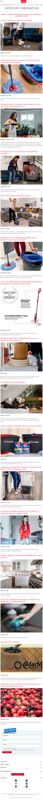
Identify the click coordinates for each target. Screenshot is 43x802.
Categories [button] (4, 761)
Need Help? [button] (4, 767)
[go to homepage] (23, 1)
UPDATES (25, 16)
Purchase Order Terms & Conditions (19, 794)
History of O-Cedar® (10, 642)
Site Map (34, 793)
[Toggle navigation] (1, 1)
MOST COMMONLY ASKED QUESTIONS (16, 21)
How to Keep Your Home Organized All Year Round (21, 556)
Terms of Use (21, 793)
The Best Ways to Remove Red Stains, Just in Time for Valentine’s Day (21, 105)
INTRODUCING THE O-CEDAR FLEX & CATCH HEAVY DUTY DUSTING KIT (19, 339)
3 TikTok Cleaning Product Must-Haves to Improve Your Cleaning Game (20, 512)
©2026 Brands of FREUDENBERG (7, 793)
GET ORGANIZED (18, 14)
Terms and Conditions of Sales (30, 794)
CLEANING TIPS (28, 14)
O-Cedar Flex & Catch (10, 376)
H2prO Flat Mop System (9, 231)
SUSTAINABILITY (37, 14)
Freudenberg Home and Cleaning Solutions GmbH (24, 797)
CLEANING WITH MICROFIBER (13, 383)
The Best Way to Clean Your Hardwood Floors (19, 153)
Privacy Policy (16, 793)
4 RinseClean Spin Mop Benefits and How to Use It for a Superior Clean (21, 468)
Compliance (10, 794)
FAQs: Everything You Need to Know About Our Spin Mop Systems (20, 61)
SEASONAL (10, 14)
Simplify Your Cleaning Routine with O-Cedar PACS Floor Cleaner (19, 239)
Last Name (4, 744)
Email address (5, 735)
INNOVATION (18, 16)
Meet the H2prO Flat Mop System (16, 196)
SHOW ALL (4, 14)
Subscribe (7, 752)
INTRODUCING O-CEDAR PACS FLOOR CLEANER (21, 426)
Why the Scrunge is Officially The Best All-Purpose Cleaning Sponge (21, 601)
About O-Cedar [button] (5, 764)
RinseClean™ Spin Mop (8, 505)
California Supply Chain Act (28, 793)
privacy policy (32, 750)
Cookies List (38, 793)
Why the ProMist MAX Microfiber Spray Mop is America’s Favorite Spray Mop (21, 283)
